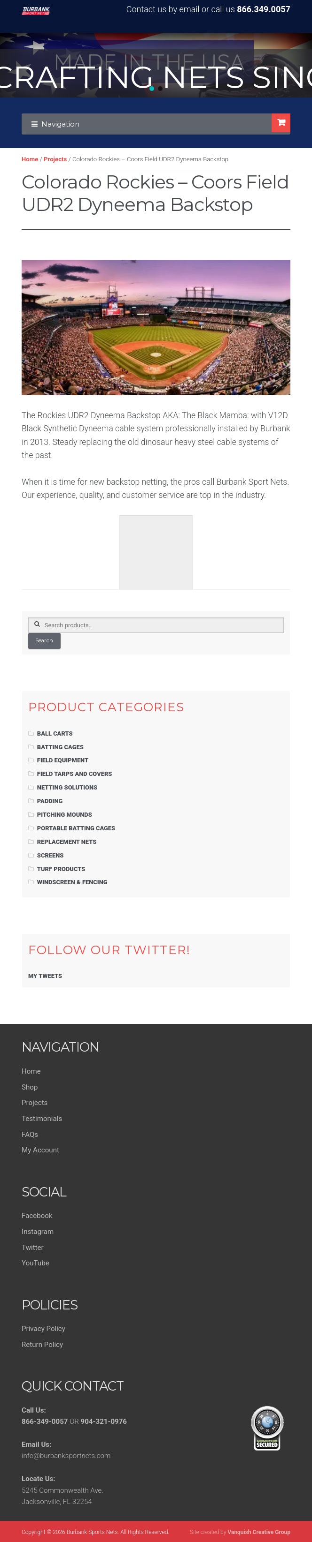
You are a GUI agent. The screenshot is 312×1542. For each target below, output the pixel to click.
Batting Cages (60, 747)
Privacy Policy (43, 1328)
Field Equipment (62, 760)
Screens (50, 855)
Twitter (33, 1247)
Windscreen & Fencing (72, 882)
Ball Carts (55, 733)
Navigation (60, 124)
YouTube (35, 1263)
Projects (55, 159)
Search (44, 640)
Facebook (37, 1215)
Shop (30, 1087)
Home (30, 159)
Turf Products (61, 869)
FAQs (30, 1134)
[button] (151, 88)
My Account (40, 1150)
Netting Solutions (67, 787)
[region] (156, 65)
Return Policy (42, 1344)
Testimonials (42, 1118)
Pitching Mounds (64, 814)
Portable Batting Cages (76, 828)
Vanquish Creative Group (258, 1532)
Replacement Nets (66, 841)
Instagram (38, 1231)
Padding (50, 801)
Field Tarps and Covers (74, 773)
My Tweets (45, 975)
